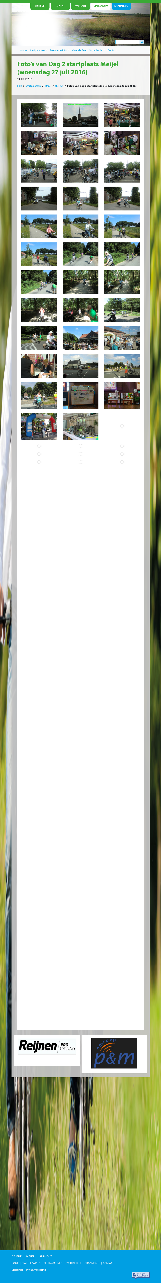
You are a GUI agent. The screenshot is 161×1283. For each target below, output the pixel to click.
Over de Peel (79, 50)
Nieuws (59, 86)
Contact (112, 50)
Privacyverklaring (36, 1269)
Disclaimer (17, 1269)
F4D (19, 86)
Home (23, 50)
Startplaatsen (38, 50)
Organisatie (97, 50)
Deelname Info (59, 50)
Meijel (48, 86)
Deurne (16, 1256)
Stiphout (45, 1256)
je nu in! (134, 34)
